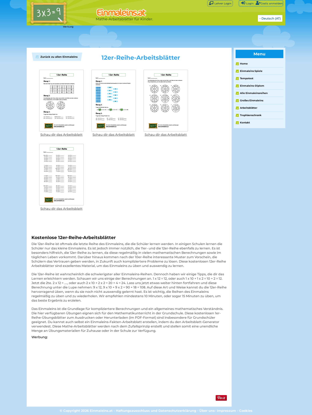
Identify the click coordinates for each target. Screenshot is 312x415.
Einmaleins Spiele (251, 70)
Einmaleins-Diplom (252, 85)
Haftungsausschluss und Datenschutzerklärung (156, 411)
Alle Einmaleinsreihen (254, 93)
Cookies (246, 411)
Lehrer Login (220, 3)
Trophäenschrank (250, 115)
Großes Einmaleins (251, 100)
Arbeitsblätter (248, 107)
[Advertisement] (126, 37)
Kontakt (245, 122)
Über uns (207, 411)
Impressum (226, 411)
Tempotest (246, 78)
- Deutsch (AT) (270, 18)
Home (244, 63)
